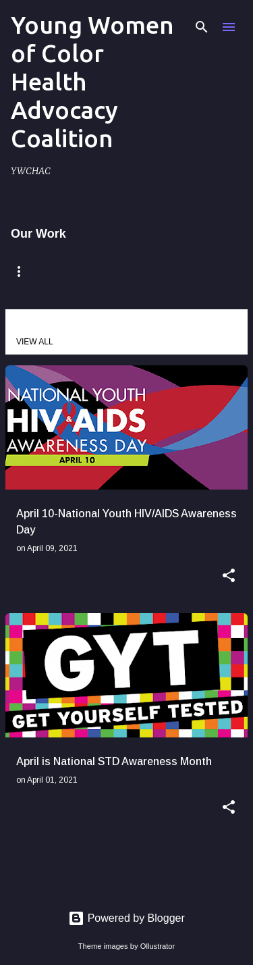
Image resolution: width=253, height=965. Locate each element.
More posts (126, 872)
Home (27, 271)
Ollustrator (157, 946)
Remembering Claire (135, 271)
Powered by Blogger (126, 918)
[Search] (202, 27)
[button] (229, 576)
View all (34, 341)
